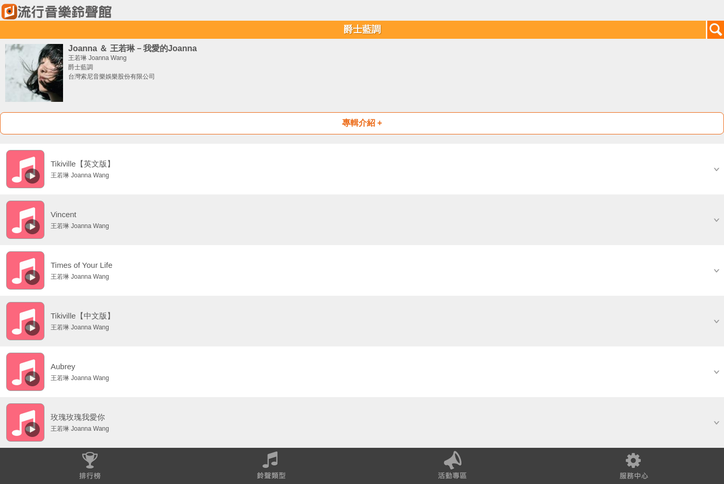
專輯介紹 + (362, 122)
